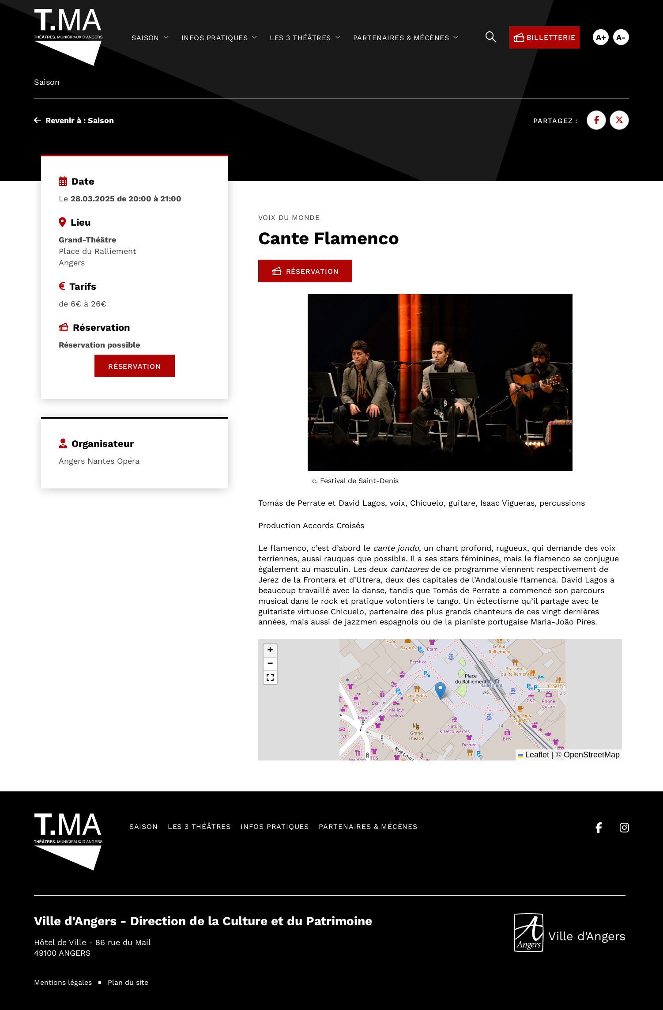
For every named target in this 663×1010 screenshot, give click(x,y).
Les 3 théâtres (199, 826)
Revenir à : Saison (74, 120)
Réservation (312, 273)
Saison (143, 826)
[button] (440, 691)
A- (621, 37)
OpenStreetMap (592, 754)
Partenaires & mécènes (368, 826)
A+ (601, 37)
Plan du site (128, 982)
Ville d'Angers (569, 932)
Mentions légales (63, 982)
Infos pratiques (275, 826)
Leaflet (533, 754)
